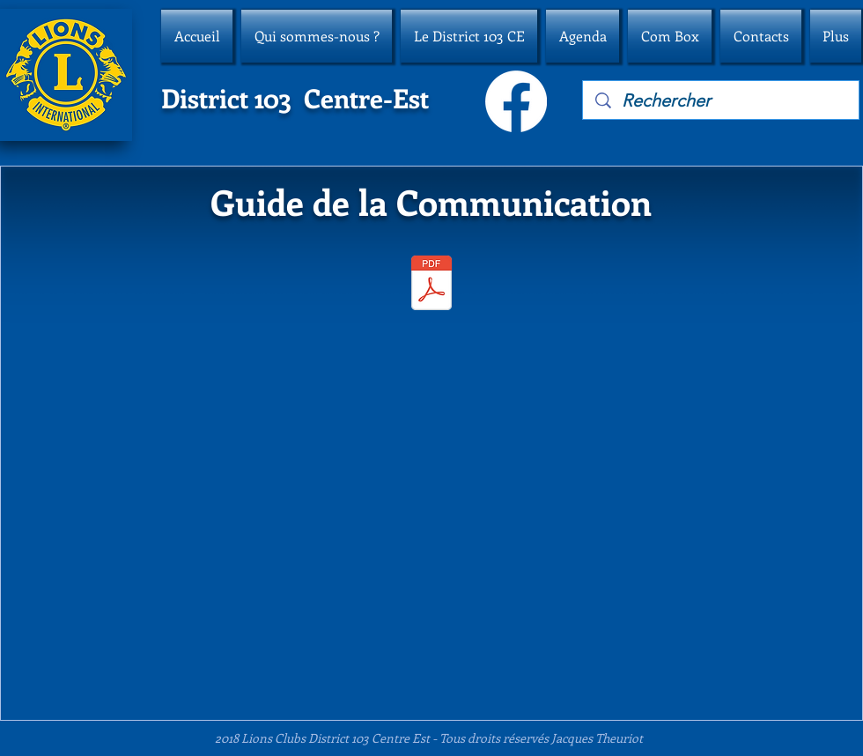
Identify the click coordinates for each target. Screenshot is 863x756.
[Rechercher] (722, 100)
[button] (316, 36)
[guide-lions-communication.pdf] (431, 285)
